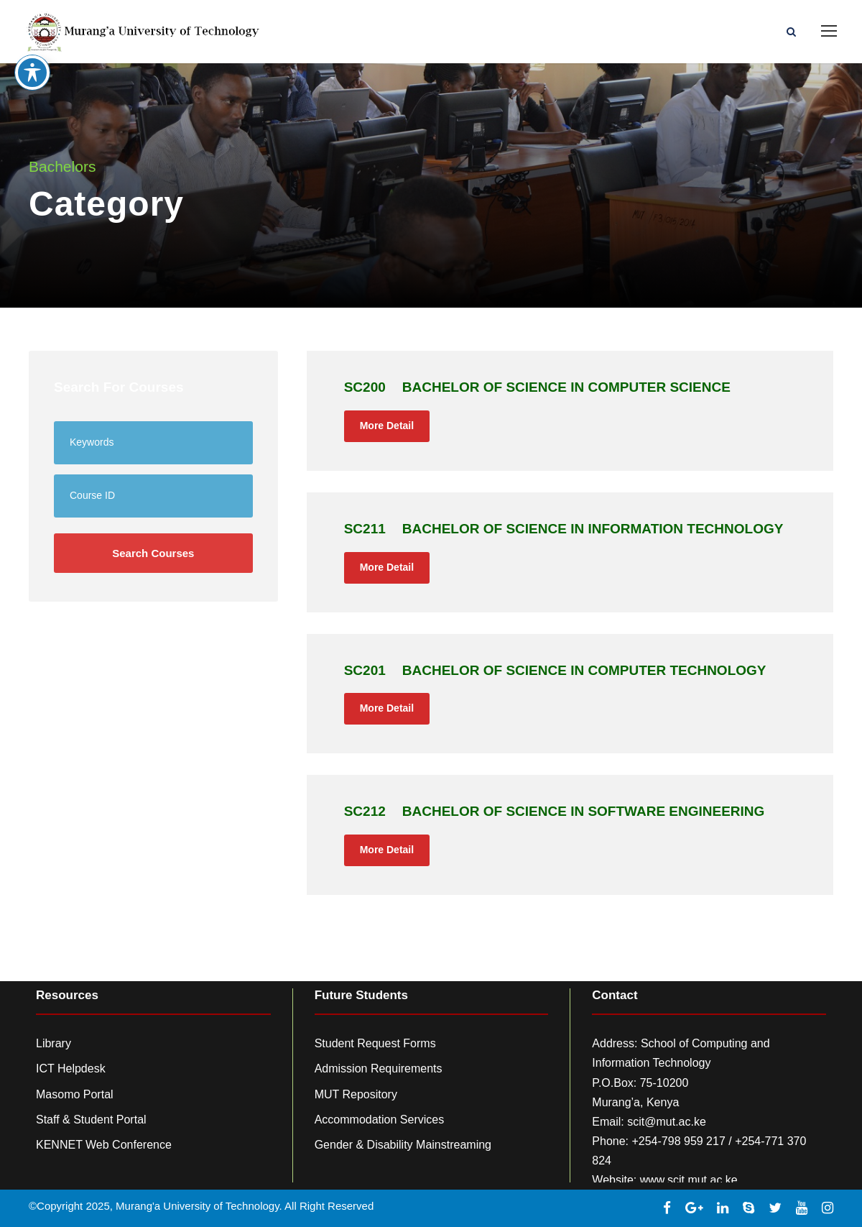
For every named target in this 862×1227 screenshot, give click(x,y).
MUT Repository (356, 1094)
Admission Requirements (378, 1068)
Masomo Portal (74, 1094)
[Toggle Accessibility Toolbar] (32, 49)
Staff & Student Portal (91, 1119)
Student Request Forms (375, 1043)
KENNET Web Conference (104, 1145)
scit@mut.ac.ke (666, 1122)
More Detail (387, 425)
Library (53, 1043)
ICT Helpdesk (71, 1068)
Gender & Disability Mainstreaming (403, 1145)
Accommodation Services (380, 1119)
